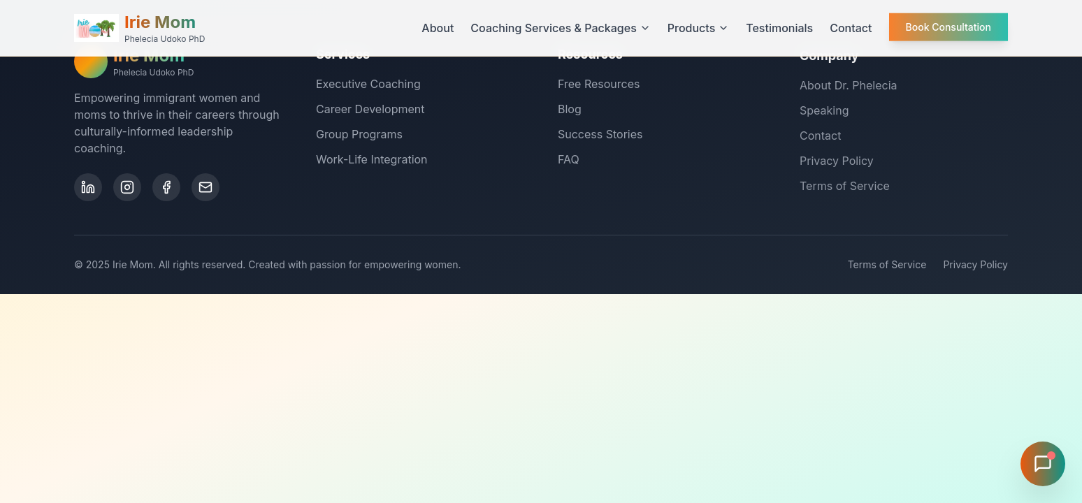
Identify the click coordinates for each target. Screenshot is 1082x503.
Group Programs (359, 134)
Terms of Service (845, 188)
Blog (570, 110)
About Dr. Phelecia (848, 87)
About (437, 28)
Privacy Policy (837, 163)
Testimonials (779, 28)
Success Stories (600, 136)
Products (698, 28)
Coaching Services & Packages (560, 28)
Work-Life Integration (372, 159)
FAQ (568, 161)
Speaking (824, 112)
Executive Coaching (368, 84)
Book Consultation (948, 25)
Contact (851, 28)
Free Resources (599, 85)
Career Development (370, 109)
